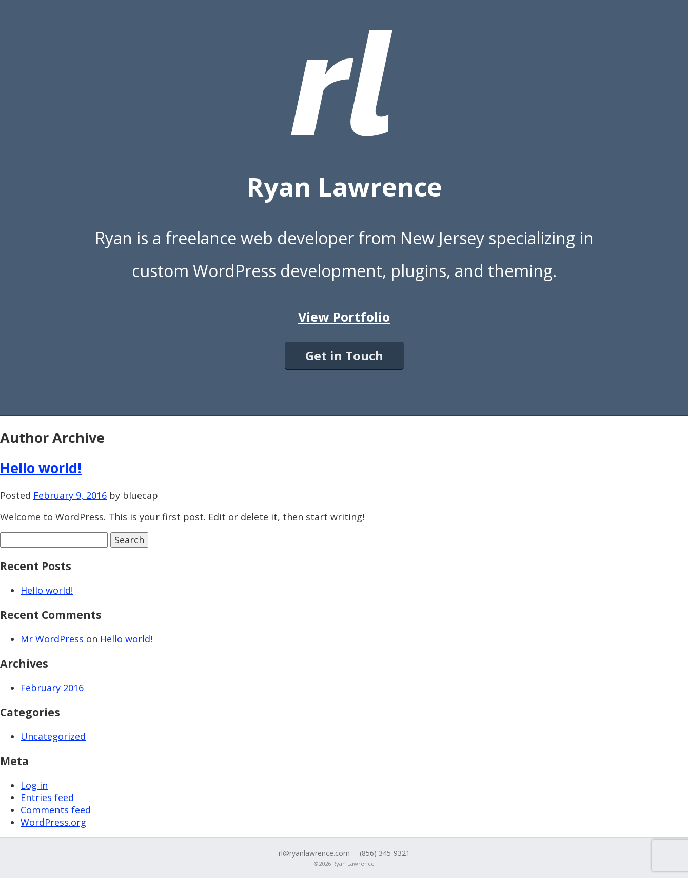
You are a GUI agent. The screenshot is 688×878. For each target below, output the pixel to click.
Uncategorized (53, 736)
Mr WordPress (52, 639)
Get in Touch (344, 355)
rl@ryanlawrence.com (314, 853)
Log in (34, 785)
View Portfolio (344, 316)
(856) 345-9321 (385, 853)
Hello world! (41, 467)
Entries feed (47, 797)
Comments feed (56, 810)
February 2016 (52, 687)
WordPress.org (53, 822)
